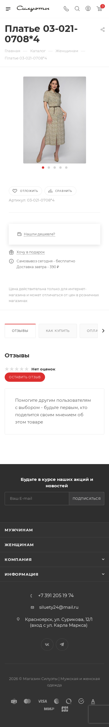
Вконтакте (47, 644)
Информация (22, 574)
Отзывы (20, 331)
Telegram (62, 644)
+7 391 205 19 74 (56, 595)
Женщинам (19, 544)
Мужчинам (19, 530)
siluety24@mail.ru (58, 607)
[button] (43, 168)
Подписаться (87, 499)
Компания (18, 559)
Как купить (58, 331)
